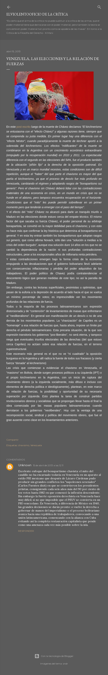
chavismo (23, 445)
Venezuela (36, 445)
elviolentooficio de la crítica (37, 14)
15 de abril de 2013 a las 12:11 (48, 465)
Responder (26, 530)
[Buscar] (99, 6)
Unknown (24, 465)
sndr (65, 663)
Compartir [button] (12, 439)
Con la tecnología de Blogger (54, 656)
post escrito (23, 126)
